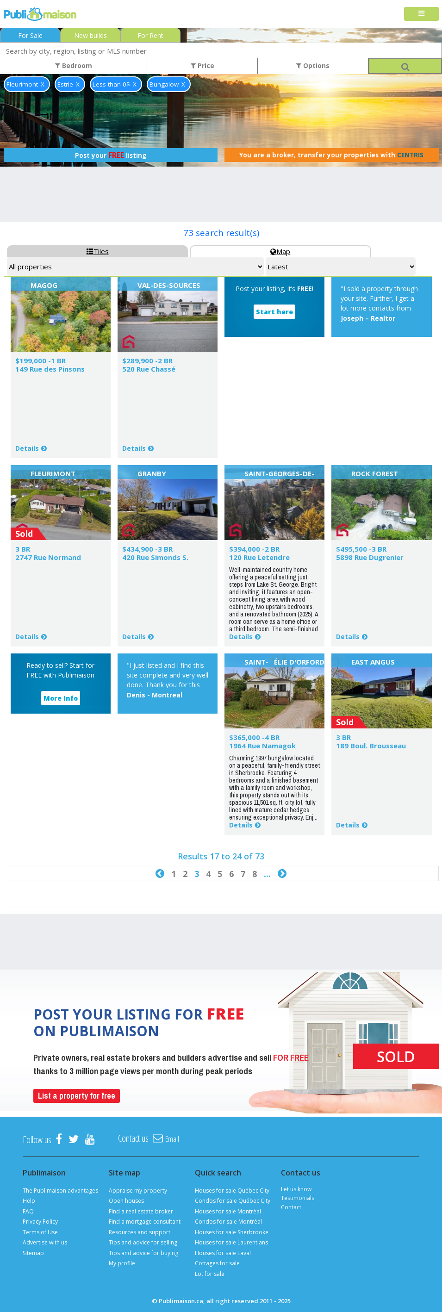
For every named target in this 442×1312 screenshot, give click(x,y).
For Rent (150, 35)
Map (280, 251)
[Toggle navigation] (421, 14)
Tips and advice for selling (143, 1242)
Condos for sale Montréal (228, 1221)
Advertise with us (45, 1242)
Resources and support (139, 1232)
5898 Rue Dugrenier (370, 557)
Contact (291, 1207)
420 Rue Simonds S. (155, 557)
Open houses (126, 1201)
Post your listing (110, 155)
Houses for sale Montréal (228, 1211)
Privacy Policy (40, 1221)
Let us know (296, 1189)
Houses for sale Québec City (232, 1190)
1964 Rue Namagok (262, 745)
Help (29, 1201)
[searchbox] (221, 50)
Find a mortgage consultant (145, 1221)
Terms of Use (40, 1232)
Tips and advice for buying (143, 1253)
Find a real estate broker (141, 1211)
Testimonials (297, 1198)
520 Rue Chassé (148, 368)
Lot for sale (209, 1274)
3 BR (22, 548)
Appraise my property (138, 1190)
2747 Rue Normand (48, 557)
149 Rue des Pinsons (50, 368)
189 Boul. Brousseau (371, 745)
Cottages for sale (217, 1263)
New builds (90, 35)
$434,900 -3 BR (147, 548)
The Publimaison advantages (60, 1190)
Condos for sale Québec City (232, 1201)
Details (27, 448)
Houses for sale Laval (223, 1253)
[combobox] (221, 50)
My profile (122, 1263)
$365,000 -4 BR (254, 737)
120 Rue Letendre (259, 557)
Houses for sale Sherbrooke (231, 1232)
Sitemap (33, 1253)
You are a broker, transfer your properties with (331, 155)
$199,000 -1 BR (40, 360)
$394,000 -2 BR (254, 548)
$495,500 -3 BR (361, 548)
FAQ (28, 1211)
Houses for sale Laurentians (231, 1242)
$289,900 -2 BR (147, 360)
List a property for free (76, 1095)
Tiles (98, 251)
